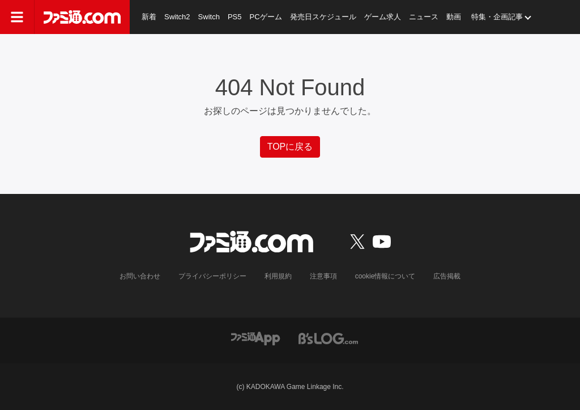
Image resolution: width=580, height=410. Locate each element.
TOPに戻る (290, 146)
